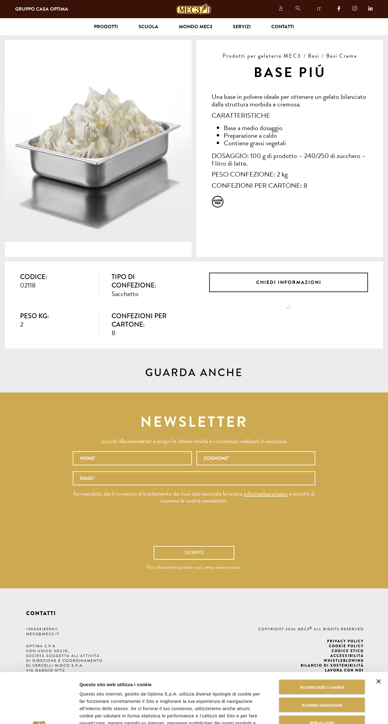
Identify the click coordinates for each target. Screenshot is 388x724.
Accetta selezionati (321, 654)
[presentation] (194, 528)
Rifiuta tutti (322, 672)
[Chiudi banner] (378, 631)
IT (319, 9)
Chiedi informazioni (288, 282)
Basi (313, 56)
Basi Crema (341, 56)
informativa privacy (266, 493)
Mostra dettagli (307, 712)
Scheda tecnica (288, 306)
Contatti (282, 26)
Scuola (148, 26)
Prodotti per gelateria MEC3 (261, 56)
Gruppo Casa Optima (41, 9)
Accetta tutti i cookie (322, 636)
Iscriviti (194, 552)
